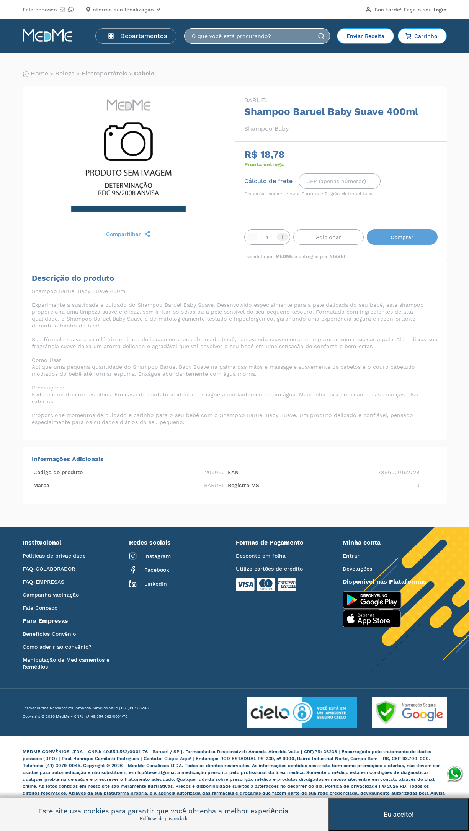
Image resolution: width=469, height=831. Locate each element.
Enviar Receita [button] (365, 36)
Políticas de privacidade (54, 556)
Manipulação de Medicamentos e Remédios (66, 663)
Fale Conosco (40, 608)
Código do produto (58, 472)
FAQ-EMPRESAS (43, 582)
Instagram (150, 556)
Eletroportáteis (104, 73)
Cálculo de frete (268, 181)
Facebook (149, 570)
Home (35, 73)
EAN (233, 472)
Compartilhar (128, 234)
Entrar (351, 556)
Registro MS (243, 485)
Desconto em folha (261, 556)
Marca (41, 485)
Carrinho (421, 36)
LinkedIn (148, 583)
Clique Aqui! (178, 758)
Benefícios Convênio (49, 634)
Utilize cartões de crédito (269, 569)
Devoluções (357, 569)
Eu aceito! (398, 814)
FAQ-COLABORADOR (49, 569)
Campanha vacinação (51, 595)
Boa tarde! (406, 9)
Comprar (402, 237)
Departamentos (137, 35)
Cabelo (144, 73)
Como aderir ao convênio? (57, 647)
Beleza (65, 73)
